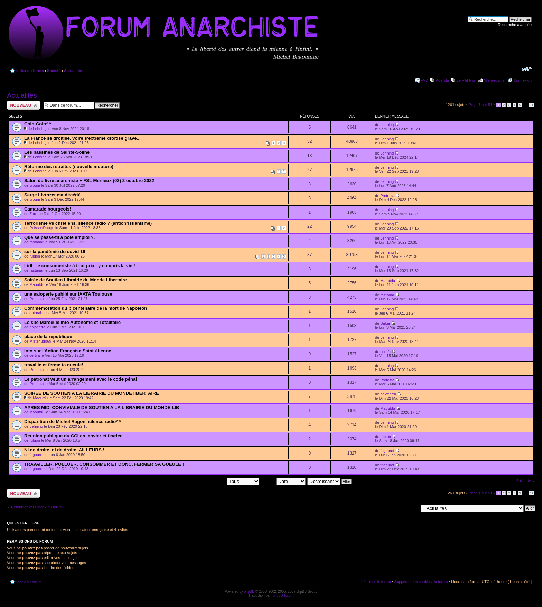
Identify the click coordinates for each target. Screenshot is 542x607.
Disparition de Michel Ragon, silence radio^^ (72, 421)
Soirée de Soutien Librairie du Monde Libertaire (75, 279)
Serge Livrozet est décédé (52, 194)
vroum (34, 185)
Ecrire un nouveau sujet (23, 105)
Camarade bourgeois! (47, 209)
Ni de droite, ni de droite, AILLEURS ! (64, 449)
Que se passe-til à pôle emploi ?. (59, 237)
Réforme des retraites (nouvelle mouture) (68, 166)
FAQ (424, 80)
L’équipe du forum (376, 582)
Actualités (73, 70)
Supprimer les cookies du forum (421, 582)
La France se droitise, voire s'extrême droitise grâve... (82, 138)
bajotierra (37, 327)
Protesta (387, 196)
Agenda (442, 80)
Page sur (481, 105)
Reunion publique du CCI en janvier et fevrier (73, 435)
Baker (385, 323)
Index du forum (30, 70)
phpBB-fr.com (283, 595)
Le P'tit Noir (466, 80)
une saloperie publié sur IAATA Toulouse (68, 294)
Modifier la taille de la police (527, 69)
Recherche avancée (515, 24)
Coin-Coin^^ (37, 124)
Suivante (523, 481)
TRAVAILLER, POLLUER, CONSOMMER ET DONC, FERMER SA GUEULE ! (104, 464)
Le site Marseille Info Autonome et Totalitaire (72, 322)
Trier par (283, 481)
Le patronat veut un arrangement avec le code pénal (80, 379)
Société (53, 70)
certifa (34, 355)
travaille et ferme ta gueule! (53, 364)
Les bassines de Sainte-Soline (57, 152)
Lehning (39, 129)
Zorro (33, 214)
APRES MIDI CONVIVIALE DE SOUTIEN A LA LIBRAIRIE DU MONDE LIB (101, 407)
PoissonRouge (41, 228)
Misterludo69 (40, 341)
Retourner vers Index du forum (37, 507)
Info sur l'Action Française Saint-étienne (67, 350)
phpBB (249, 592)
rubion (34, 256)
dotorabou (38, 313)
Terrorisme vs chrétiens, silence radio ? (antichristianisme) (88, 223)
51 (531, 105)
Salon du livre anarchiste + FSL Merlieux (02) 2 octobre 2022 (89, 180)
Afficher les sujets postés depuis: (215, 481)
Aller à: (412, 508)
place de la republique (48, 336)
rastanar (36, 242)
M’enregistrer (495, 80)
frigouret (36, 454)
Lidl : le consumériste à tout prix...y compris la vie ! (79, 265)
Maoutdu (36, 284)
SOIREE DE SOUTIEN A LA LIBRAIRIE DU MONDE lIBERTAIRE (91, 393)
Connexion (522, 80)
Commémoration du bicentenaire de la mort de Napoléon (85, 308)
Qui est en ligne (23, 523)
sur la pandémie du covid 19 (54, 251)
